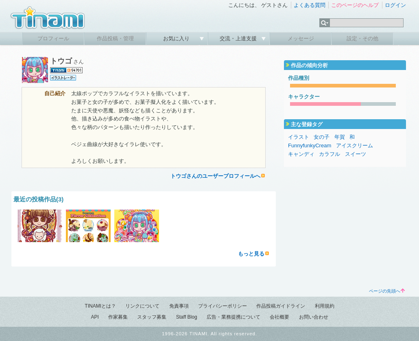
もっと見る (251, 254)
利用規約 (324, 306)
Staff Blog (186, 317)
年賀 (339, 137)
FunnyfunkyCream (309, 145)
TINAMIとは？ (100, 306)
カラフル (329, 154)
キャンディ (301, 154)
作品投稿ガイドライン (280, 306)
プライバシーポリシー (222, 306)
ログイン (395, 5)
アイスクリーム (354, 145)
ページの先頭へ (387, 291)
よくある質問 (309, 5)
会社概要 (279, 317)
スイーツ (355, 154)
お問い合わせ (313, 317)
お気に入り (177, 38)
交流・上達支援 (239, 38)
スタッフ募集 (151, 317)
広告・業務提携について (233, 317)
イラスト (298, 137)
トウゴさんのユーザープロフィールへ (215, 176)
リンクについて (142, 306)
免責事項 (179, 306)
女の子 (322, 137)
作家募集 (118, 317)
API (94, 317)
